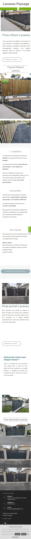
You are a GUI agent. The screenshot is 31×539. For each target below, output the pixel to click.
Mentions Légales (7, 515)
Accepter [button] (17, 534)
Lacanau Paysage (16, 4)
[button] (18, 8)
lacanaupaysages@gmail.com (15, 509)
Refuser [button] (23, 534)
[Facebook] (5, 523)
